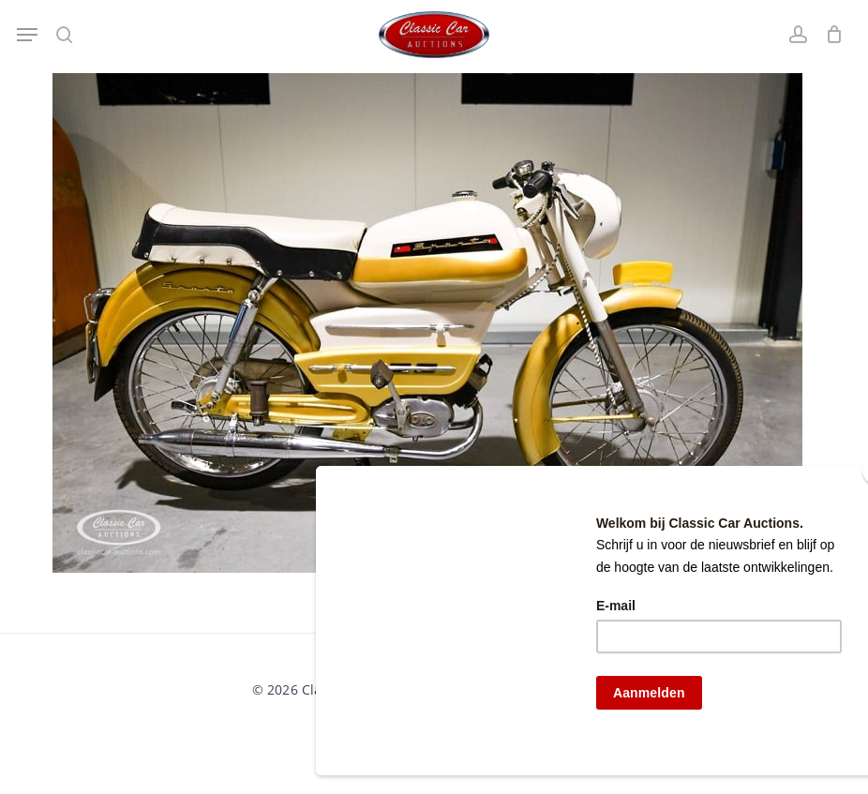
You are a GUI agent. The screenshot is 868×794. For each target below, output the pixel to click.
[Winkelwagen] (830, 34)
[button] (27, 34)
